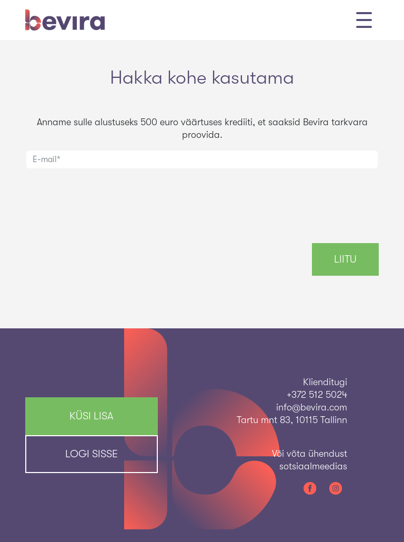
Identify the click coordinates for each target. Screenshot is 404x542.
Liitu (345, 259)
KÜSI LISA (91, 416)
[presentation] (105, 198)
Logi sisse (91, 454)
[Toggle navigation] (364, 20)
